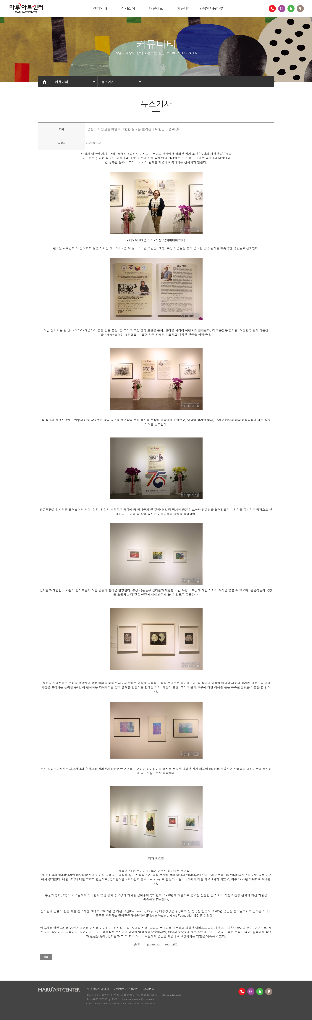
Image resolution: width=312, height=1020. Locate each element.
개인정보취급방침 (98, 988)
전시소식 (128, 8)
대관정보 (156, 8)
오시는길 (148, 988)
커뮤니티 (184, 8)
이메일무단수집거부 (126, 988)
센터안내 (100, 8)
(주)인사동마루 (211, 8)
